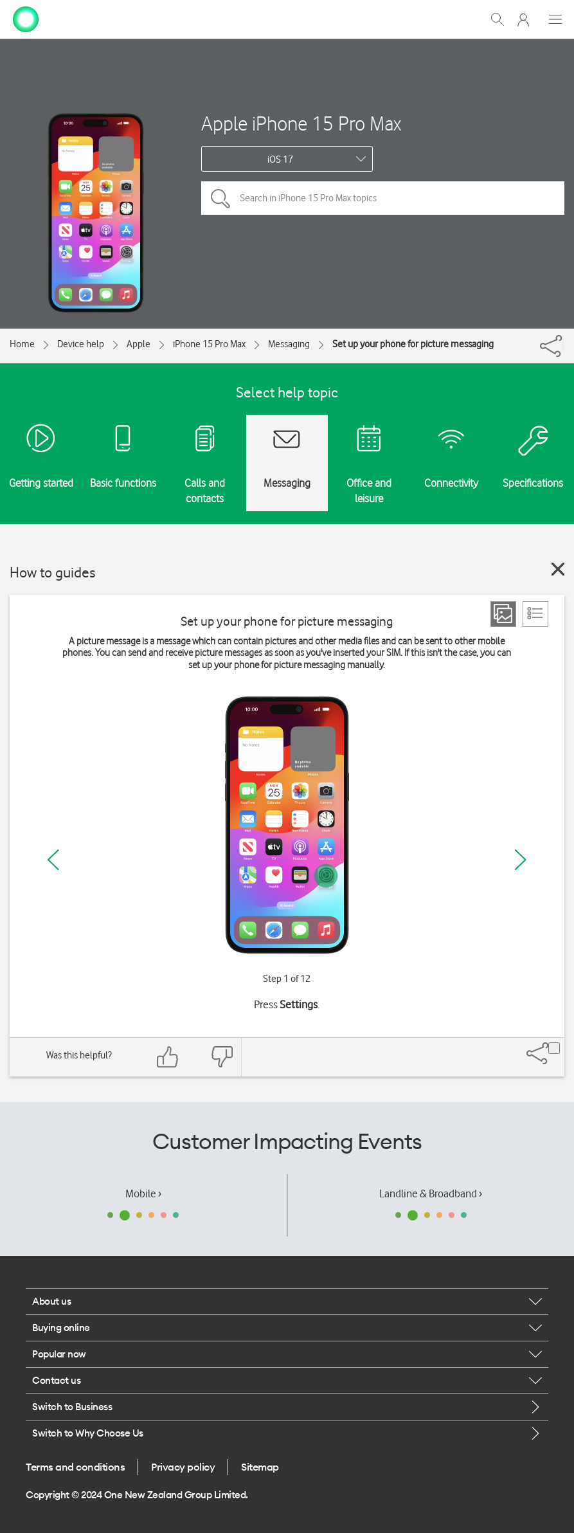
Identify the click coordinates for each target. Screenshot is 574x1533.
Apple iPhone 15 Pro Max (301, 123)
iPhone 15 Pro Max (209, 344)
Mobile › (143, 1193)
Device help (80, 344)
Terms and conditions (75, 1466)
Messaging (289, 344)
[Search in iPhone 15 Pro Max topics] (382, 198)
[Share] (563, 342)
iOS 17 (280, 159)
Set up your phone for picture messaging (413, 344)
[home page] (25, 18)
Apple (138, 344)
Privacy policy (183, 1466)
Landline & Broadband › (430, 1193)
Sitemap (260, 1466)
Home (22, 344)
